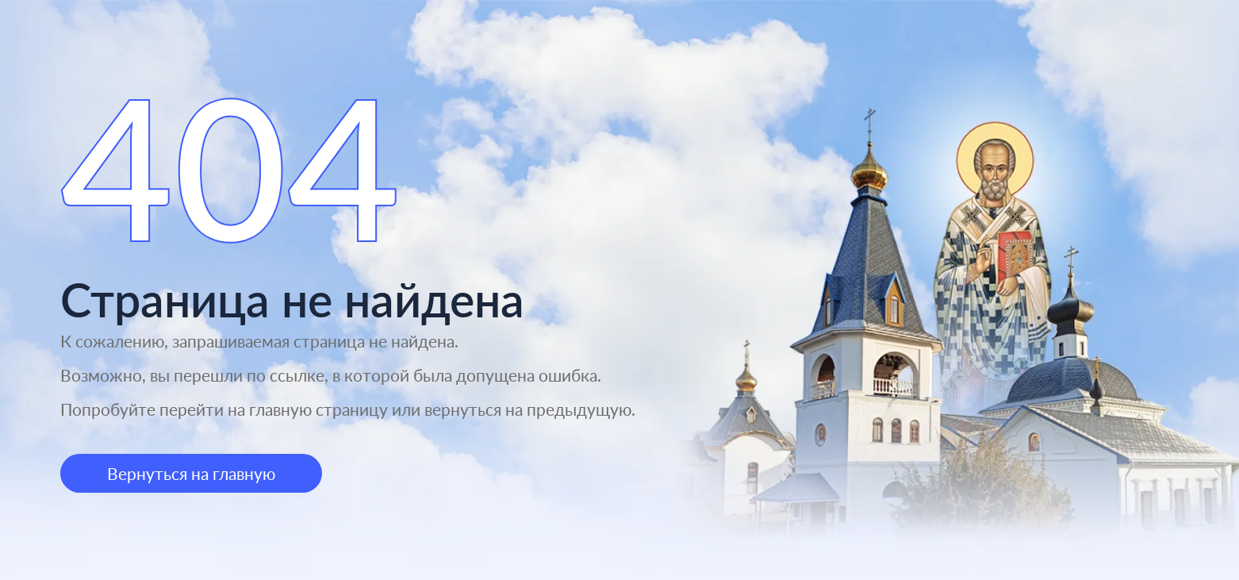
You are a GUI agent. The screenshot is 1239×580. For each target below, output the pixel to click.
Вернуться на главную (191, 473)
